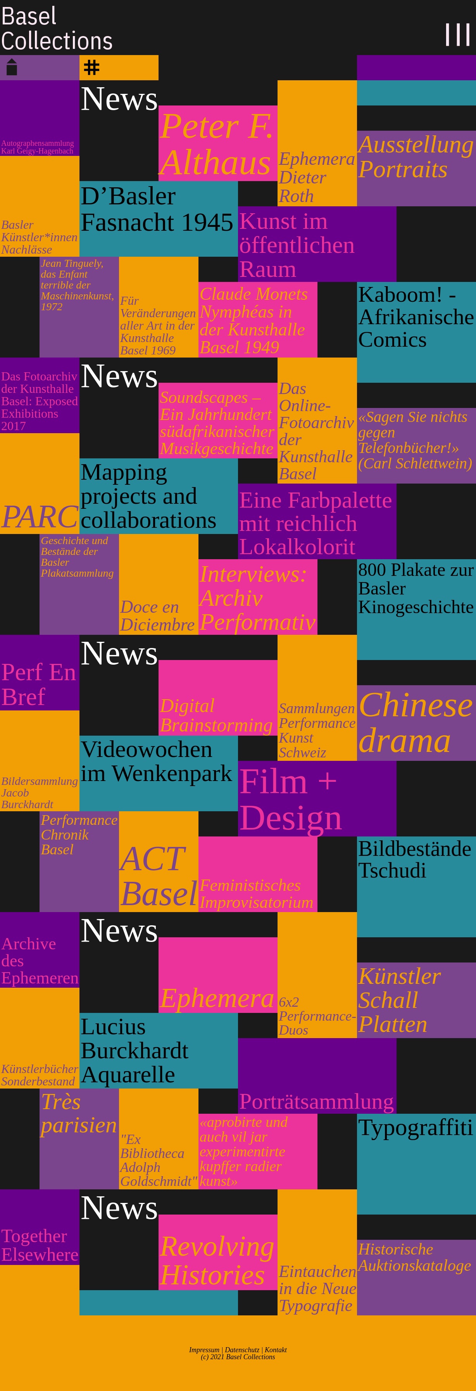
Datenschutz (242, 1350)
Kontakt (276, 1350)
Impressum (204, 1350)
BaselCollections (57, 27)
